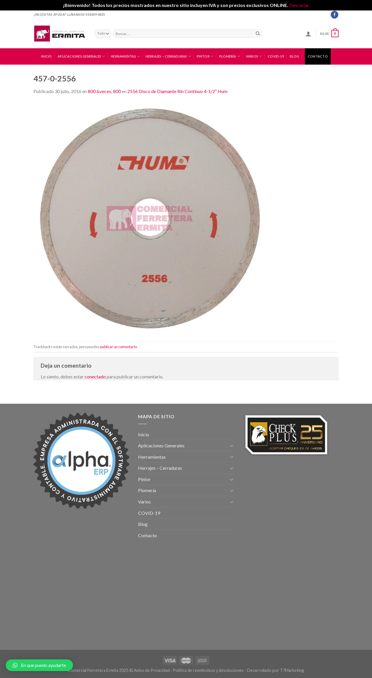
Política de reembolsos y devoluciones (208, 670)
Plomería (229, 56)
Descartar (299, 5)
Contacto (318, 56)
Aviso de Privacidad (152, 670)
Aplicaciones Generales (81, 56)
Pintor (205, 56)
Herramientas (125, 56)
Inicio (46, 56)
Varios (254, 56)
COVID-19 (276, 56)
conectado (95, 376)
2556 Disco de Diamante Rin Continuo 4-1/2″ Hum (177, 91)
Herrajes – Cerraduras (168, 56)
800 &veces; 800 (104, 91)
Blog (294, 56)
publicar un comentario (118, 346)
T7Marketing (292, 670)
